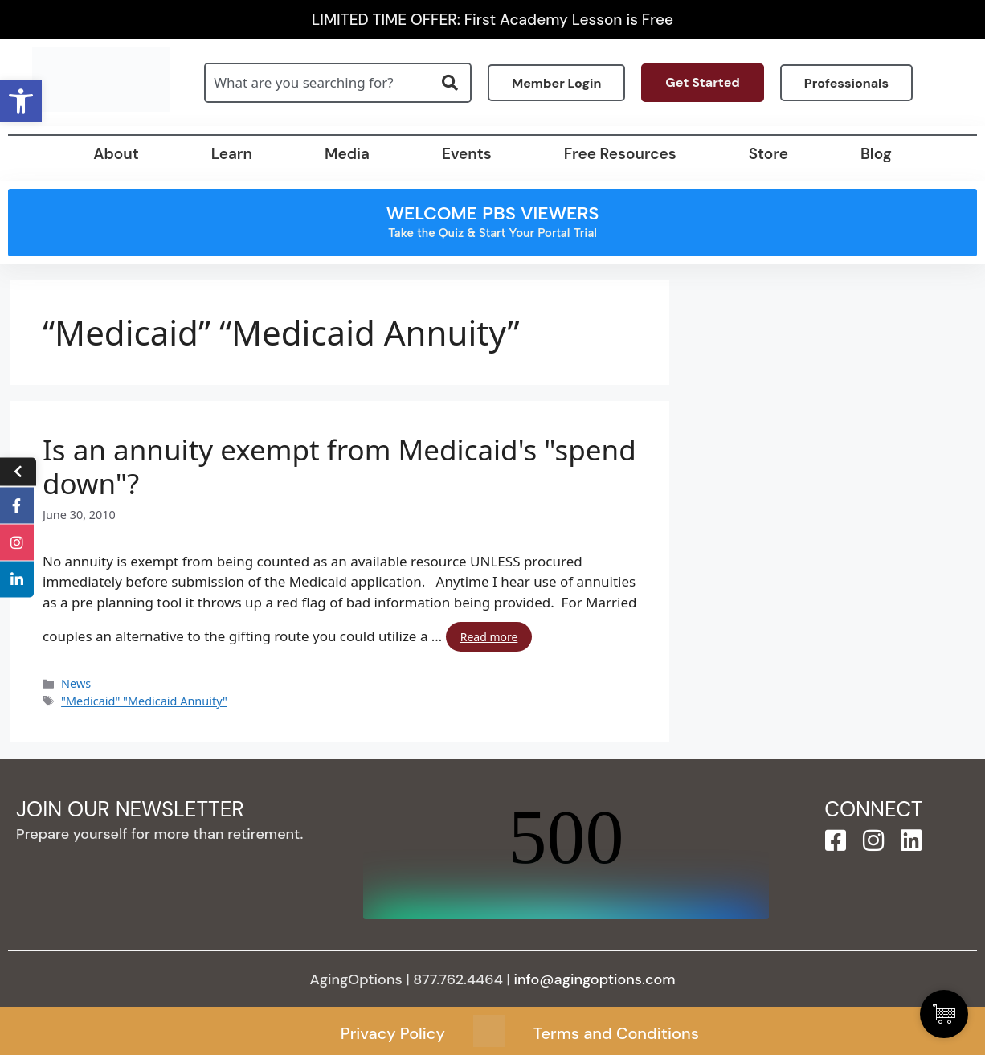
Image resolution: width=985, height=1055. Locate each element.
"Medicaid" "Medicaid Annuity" (144, 701)
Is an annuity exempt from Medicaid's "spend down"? (339, 467)
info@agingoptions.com (595, 979)
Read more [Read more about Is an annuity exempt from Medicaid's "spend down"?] (489, 636)
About (115, 154)
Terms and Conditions (616, 1033)
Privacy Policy (393, 1033)
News (76, 683)
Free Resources (620, 154)
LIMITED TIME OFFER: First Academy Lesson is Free (492, 19)
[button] (21, 101)
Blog (876, 154)
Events (467, 154)
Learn (231, 154)
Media (347, 154)
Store (768, 154)
